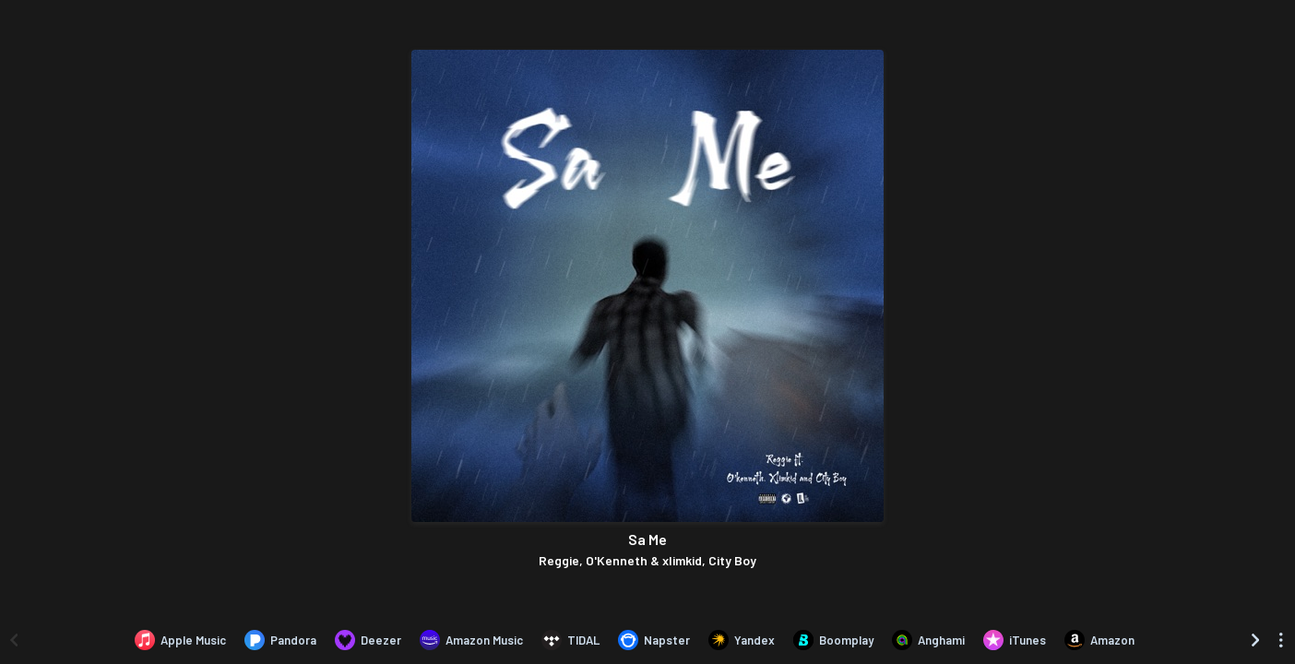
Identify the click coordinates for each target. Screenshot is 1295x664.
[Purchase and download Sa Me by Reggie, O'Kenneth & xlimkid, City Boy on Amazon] (1099, 640)
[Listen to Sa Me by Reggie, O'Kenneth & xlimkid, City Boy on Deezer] (368, 640)
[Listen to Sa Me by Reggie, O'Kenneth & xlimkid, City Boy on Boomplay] (833, 640)
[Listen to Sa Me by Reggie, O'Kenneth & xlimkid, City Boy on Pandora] (280, 640)
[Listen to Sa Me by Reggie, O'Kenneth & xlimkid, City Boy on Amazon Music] (471, 640)
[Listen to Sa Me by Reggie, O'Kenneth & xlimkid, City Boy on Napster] (654, 640)
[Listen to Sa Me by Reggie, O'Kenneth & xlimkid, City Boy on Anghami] (928, 640)
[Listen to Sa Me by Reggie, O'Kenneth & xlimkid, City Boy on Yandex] (741, 640)
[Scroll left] (14, 640)
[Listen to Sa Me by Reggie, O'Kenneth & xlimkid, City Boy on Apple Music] (180, 640)
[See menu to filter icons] (1281, 640)
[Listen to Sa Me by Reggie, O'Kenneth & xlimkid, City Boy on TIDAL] (570, 640)
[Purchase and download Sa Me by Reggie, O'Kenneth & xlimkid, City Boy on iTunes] (1014, 640)
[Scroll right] (1255, 640)
